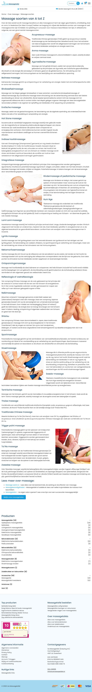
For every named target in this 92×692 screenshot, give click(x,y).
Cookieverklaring (8, 664)
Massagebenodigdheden (15, 487)
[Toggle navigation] (89, 3)
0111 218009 (52, 669)
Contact (4, 655)
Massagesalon (11, 492)
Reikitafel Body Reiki (9, 606)
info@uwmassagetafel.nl (56, 671)
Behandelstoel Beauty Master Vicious (15, 613)
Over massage (13, 14)
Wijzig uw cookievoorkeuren (11, 661)
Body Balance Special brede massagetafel (17, 608)
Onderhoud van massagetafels (58, 626)
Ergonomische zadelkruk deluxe (13, 611)
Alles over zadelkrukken (56, 624)
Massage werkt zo (12, 485)
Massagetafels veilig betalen (58, 606)
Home (4, 14)
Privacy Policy (7, 652)
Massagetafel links (8, 673)
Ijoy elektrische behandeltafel (12, 617)
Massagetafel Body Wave (10, 615)
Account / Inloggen (8, 659)
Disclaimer (5, 650)
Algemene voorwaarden (10, 648)
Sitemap (4, 657)
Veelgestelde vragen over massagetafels (62, 611)
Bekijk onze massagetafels (14, 497)
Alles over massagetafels (56, 620)
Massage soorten (27, 14)
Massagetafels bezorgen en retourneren (62, 608)
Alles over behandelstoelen (57, 622)
